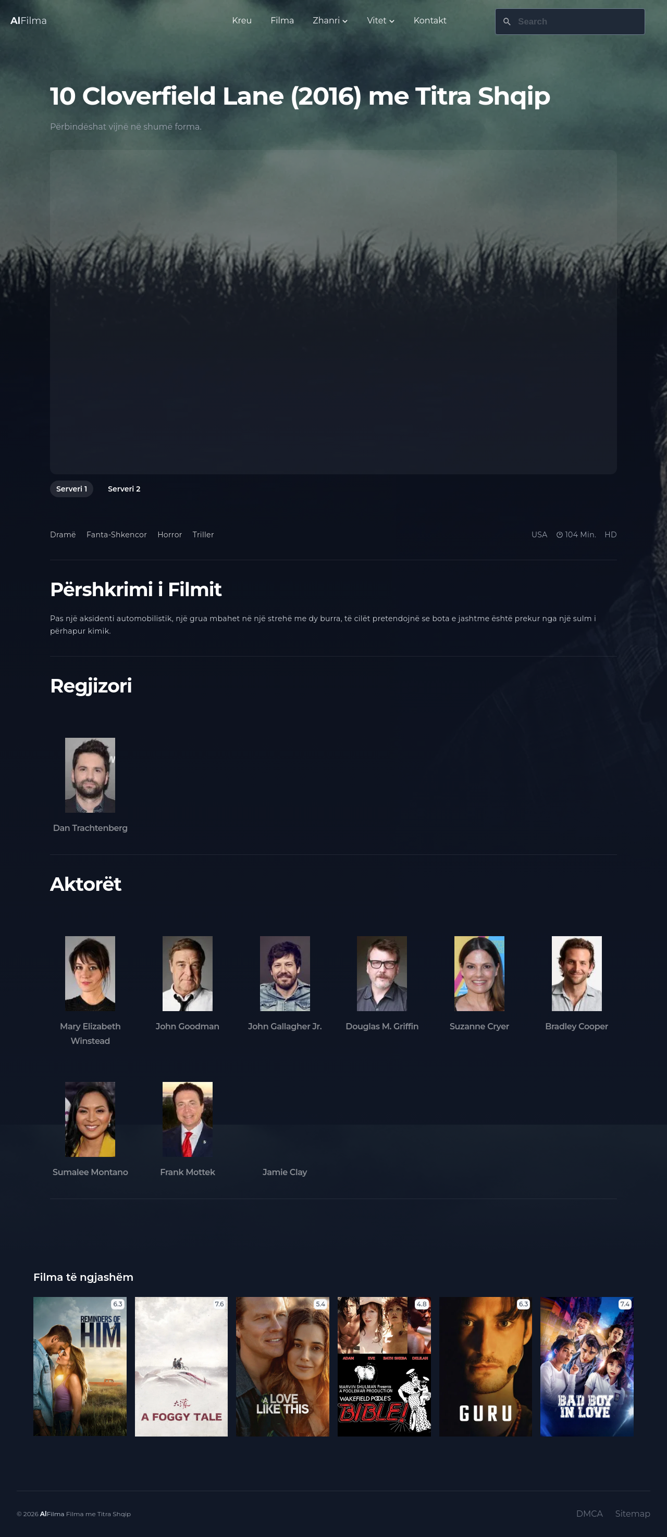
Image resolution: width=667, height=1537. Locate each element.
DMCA (589, 1514)
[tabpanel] (333, 312)
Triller (203, 534)
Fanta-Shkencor (117, 534)
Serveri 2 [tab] (124, 489)
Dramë (63, 534)
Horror (169, 534)
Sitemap (632, 1514)
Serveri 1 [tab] (71, 489)
